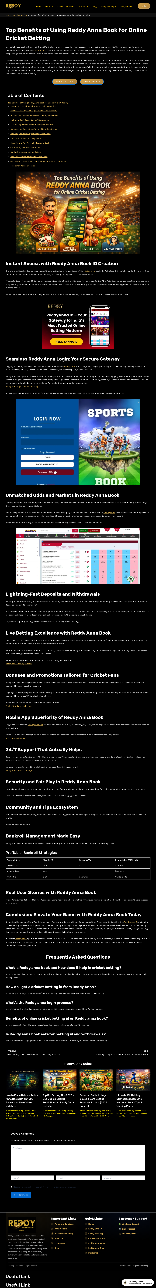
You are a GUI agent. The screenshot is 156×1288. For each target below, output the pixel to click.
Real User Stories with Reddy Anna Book (29, 156)
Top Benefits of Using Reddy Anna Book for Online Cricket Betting (38, 103)
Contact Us (83, 6)
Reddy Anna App (108, 6)
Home (38, 6)
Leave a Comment (87, 1111)
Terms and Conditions (62, 1224)
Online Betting (18, 1116)
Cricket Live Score (66, 6)
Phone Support (127, 1233)
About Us (49, 6)
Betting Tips (10, 1113)
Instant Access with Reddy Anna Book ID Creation (33, 106)
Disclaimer (91, 1253)
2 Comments (11, 1111)
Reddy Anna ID (126, 6)
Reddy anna (70, 366)
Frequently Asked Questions (23, 166)
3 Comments (48, 1111)
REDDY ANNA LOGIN (64, 81)
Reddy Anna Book (31, 1116)
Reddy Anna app (35, 724)
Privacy (122, 1266)
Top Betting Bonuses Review (19, 706)
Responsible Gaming (62, 1233)
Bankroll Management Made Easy (26, 152)
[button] (144, 8)
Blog (94, 6)
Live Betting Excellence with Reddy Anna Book (31, 124)
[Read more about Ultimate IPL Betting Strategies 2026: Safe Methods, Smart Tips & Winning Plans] (133, 1080)
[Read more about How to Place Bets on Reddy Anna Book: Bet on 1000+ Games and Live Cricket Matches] (23, 1080)
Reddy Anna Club (94, 1248)
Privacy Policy (59, 1229)
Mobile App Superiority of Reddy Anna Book (30, 133)
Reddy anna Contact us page (19, 770)
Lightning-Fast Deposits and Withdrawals (29, 120)
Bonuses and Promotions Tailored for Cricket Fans (33, 129)
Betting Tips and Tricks (26, 1111)
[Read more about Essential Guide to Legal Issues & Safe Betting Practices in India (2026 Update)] (96, 1080)
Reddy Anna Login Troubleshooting (22, 386)
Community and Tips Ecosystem (25, 147)
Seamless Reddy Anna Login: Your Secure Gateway (33, 110)
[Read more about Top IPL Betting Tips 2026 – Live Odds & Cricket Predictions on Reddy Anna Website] (59, 1080)
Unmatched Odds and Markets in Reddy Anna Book (34, 115)
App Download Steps (15, 738)
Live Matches (71, 1113)
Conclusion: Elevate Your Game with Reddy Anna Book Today (38, 161)
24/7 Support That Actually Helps (25, 138)
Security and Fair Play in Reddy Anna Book (29, 143)
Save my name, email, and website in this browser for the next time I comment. (45, 1187)
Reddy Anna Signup (95, 1243)
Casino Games (21, 1113)
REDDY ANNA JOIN (92, 81)
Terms (129, 1266)
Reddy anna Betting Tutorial (19, 663)
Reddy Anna (38, 50)
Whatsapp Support (129, 1224)
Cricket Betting (60, 1111)
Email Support (127, 1229)
